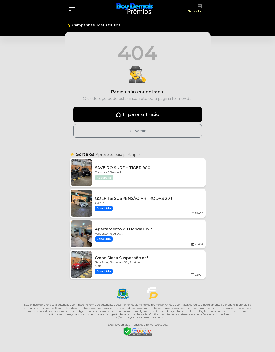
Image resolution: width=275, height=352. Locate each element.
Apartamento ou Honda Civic (123, 229)
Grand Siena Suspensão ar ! (121, 258)
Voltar (138, 131)
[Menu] (73, 9)
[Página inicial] (134, 8)
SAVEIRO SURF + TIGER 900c (123, 168)
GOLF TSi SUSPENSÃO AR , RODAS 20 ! (133, 198)
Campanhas (81, 25)
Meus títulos (108, 25)
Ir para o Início (137, 114)
